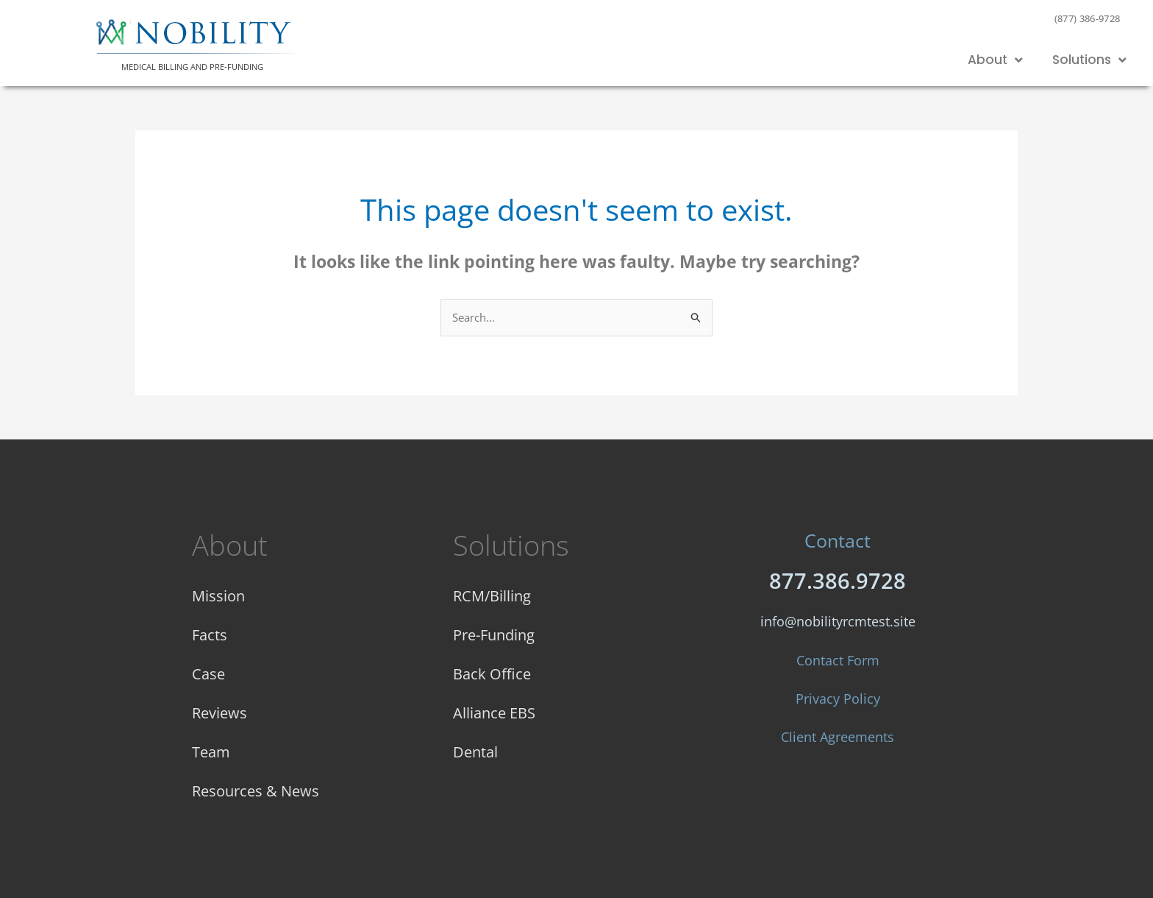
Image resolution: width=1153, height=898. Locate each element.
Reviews (219, 712)
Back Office (492, 673)
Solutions (1089, 60)
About (995, 60)
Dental (475, 751)
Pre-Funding (494, 634)
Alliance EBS (494, 712)
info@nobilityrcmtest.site (837, 621)
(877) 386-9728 (1087, 18)
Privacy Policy (838, 698)
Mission (218, 595)
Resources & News (255, 790)
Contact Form (837, 660)
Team (211, 751)
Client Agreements (837, 737)
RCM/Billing (492, 595)
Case (208, 673)
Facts (209, 634)
